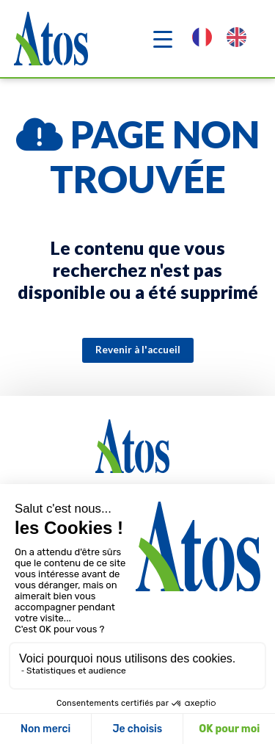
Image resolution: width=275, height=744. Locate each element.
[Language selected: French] (226, 38)
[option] (240, 38)
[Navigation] (162, 39)
